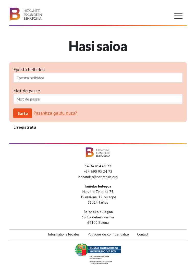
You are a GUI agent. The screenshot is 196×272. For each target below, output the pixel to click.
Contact (142, 234)
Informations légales (64, 234)
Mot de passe (26, 91)
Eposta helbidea (29, 69)
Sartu (23, 113)
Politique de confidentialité (108, 234)
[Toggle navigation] (178, 15)
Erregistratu (25, 127)
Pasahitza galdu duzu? (55, 113)
